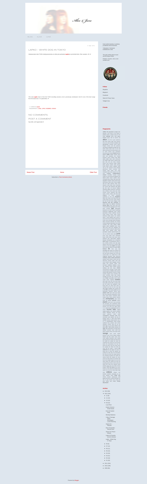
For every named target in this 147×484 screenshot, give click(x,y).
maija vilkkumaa (116, 256)
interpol (108, 223)
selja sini (114, 324)
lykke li (108, 254)
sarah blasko (117, 318)
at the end (117, 148)
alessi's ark (117, 137)
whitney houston (107, 376)
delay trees (117, 183)
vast (119, 370)
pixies (104, 300)
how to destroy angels (113, 218)
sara (113, 318)
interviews (112, 223)
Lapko (67, 54)
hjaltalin (111, 217)
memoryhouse (106, 269)
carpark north (116, 166)
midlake (112, 270)
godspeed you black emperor (109, 210)
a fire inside (116, 133)
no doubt (116, 282)
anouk (115, 144)
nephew (112, 279)
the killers (111, 346)
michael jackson (106, 270)
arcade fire (115, 147)
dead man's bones (112, 182)
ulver (116, 370)
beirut (119, 154)
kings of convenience (111, 241)
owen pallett (114, 289)
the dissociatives (110, 344)
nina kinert (115, 281)
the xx (111, 362)
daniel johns (106, 177)
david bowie (117, 180)
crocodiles (109, 174)
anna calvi (110, 141)
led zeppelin (115, 247)
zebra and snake (111, 381)
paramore (111, 291)
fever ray (108, 199)
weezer (108, 375)
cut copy (108, 176)
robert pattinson (107, 314)
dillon (111, 185)
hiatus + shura (106, 217)
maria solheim (110, 259)
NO (112, 282)
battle (108, 154)
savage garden (114, 319)
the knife (116, 346)
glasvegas (117, 208)
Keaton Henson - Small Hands (110, 407)
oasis (117, 285)
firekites (118, 199)
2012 (106, 393)
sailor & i (109, 318)
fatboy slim (105, 198)
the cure (114, 342)
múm (112, 276)
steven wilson (116, 335)
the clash (116, 341)
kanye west (111, 237)
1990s (104, 132)
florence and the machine (110, 202)
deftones (112, 183)
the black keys (117, 339)
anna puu (105, 143)
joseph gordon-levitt (113, 231)
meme (118, 268)
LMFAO (116, 250)
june (39, 108)
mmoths (104, 273)
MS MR (109, 276)
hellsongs (105, 215)
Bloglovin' (105, 92)
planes (118, 300)
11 (107, 398)
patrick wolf (106, 292)
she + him (108, 327)
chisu (112, 170)
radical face (108, 308)
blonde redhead (114, 160)
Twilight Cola (106, 101)
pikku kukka (117, 298)
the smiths (116, 355)
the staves (112, 357)
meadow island (108, 266)
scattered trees (106, 322)
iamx (104, 221)
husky (104, 220)
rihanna (113, 312)
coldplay (109, 173)
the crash (110, 342)
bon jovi (110, 161)
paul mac (105, 294)
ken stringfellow (116, 240)
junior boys (105, 235)
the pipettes (115, 351)
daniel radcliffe (113, 177)
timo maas (108, 364)
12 (107, 395)
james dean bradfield (108, 226)
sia (119, 327)
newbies (48, 108)
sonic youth (113, 333)
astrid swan (112, 148)
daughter (105, 180)
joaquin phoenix (106, 228)
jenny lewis (108, 227)
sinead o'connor (107, 330)
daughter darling (111, 180)
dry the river (106, 188)
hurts (119, 218)
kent (104, 241)
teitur (104, 339)
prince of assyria (116, 305)
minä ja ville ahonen (107, 272)
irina (116, 223)
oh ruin (113, 287)
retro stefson (113, 311)
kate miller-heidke (112, 238)
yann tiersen (109, 379)
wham (112, 375)
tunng (104, 368)
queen (118, 306)
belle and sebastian (108, 156)
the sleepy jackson (116, 354)
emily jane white (116, 190)
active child (113, 136)
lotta (107, 251)
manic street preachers (114, 257)
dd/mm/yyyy (105, 182)
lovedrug (111, 253)
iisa (115, 221)
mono (112, 273)
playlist (105, 302)
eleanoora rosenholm (115, 189)
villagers (115, 372)
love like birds (106, 253)
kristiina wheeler (108, 242)
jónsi (116, 230)
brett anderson (110, 163)
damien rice (117, 176)
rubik (116, 315)
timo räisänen (114, 364)
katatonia (105, 238)
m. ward (112, 254)
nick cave (105, 281)
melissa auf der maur (109, 267)
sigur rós (105, 328)
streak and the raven (108, 336)
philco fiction (109, 297)
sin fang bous (116, 328)
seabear (112, 322)
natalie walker (106, 279)
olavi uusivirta (115, 288)
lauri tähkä (110, 247)
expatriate (118, 195)
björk (107, 159)
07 (107, 446)
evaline (107, 193)
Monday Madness (110, 415)
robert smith (116, 314)
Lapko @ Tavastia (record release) (111, 436)
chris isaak (117, 170)
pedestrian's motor (116, 294)
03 (107, 455)
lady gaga (118, 242)
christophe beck (106, 172)
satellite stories (106, 319)
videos (109, 372)
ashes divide (106, 148)
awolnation (118, 151)
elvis (104, 190)
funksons (108, 206)
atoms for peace (111, 150)
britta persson (106, 164)
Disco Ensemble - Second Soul (110, 428)
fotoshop (118, 203)
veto (104, 372)
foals (107, 203)
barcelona (105, 153)
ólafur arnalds (108, 288)
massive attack (113, 263)
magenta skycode (107, 256)
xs (105, 379)
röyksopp (112, 315)
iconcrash (108, 221)
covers (104, 175)
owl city (118, 289)
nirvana (109, 282)
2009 (106, 468)
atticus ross (117, 150)
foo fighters (112, 203)
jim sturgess (114, 227)
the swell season (109, 358)
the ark (107, 339)
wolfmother (107, 378)
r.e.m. (104, 308)
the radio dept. (109, 352)
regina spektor (106, 311)
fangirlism (117, 196)
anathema (118, 139)
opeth (109, 289)
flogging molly (117, 201)
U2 (106, 370)
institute (104, 223)
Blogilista (105, 89)
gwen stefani (117, 211)
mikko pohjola (117, 270)
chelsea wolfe (106, 170)
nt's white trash (112, 285)
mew (119, 269)
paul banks (117, 292)
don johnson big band (114, 186)
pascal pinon (117, 291)
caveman (111, 167)
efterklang (105, 189)
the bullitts (105, 341)
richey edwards (107, 312)
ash (119, 147)
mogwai (108, 273)
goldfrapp (118, 210)
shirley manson (115, 327)
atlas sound (105, 150)
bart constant (110, 153)
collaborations (116, 173)
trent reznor (117, 367)
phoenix (114, 297)
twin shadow (115, 368)
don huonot (105, 186)
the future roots (109, 345)
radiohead (113, 308)
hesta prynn (111, 215)
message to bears (113, 269)
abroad (108, 136)
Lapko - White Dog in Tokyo (111, 440)
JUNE (48, 37)
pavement (109, 294)
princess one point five (108, 306)
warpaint (114, 373)
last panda (118, 245)
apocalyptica (105, 147)
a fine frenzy (110, 133)
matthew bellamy (112, 265)
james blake (117, 224)
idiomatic (112, 221)
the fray (116, 344)
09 (107, 402)
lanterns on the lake (107, 245)
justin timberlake (116, 235)
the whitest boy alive (113, 361)
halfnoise (114, 212)
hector (111, 214)
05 (107, 451)
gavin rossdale (106, 208)
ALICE (39, 37)
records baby (111, 309)
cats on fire (105, 167)
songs (54, 108)
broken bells (113, 164)
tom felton (114, 365)
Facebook (105, 95)
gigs (112, 208)
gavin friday (117, 206)
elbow (109, 189)
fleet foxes (110, 201)
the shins (109, 354)
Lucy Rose (108, 405)
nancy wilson (117, 278)
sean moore (117, 322)
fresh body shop (114, 205)
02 (107, 458)
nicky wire (110, 281)
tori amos (112, 367)
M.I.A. (116, 254)
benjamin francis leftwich (108, 157)
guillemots (110, 211)
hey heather (117, 215)
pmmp (109, 302)
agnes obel (109, 137)
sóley (119, 331)
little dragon (110, 250)
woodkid (112, 378)
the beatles (111, 339)
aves (113, 151)
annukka (111, 144)
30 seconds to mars (112, 132)
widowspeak (114, 376)
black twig (107, 160)
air (113, 137)
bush (107, 166)
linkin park (114, 248)
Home (62, 172)
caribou (110, 166)
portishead (114, 303)
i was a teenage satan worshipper (113, 220)
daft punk (112, 176)
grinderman (105, 211)
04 (107, 453)
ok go (117, 287)
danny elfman (110, 179)
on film (106, 290)
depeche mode (106, 185)
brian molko (117, 163)
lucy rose (116, 253)
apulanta (110, 147)
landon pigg (117, 244)
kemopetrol (109, 240)
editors (118, 188)
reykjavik (118, 311)
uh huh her (110, 370)
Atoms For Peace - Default (111, 432)
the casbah (110, 341)
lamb (108, 244)
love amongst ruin (116, 251)
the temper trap (116, 358)
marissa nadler (111, 260)
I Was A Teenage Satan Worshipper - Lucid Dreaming (111, 419)
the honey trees (116, 345)
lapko (43, 108)
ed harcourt (113, 188)
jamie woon (117, 226)
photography (110, 298)
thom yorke (116, 362)
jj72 (119, 227)
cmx (117, 172)
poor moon (113, 302)
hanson (108, 214)
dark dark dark (117, 179)
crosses (114, 174)
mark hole (117, 260)
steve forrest (110, 335)
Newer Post (30, 172)
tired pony (109, 365)
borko (114, 161)
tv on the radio (108, 368)
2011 (106, 463)
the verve (116, 360)
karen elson (117, 237)
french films (106, 205)
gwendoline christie (107, 212)
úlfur (114, 370)
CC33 (114, 167)
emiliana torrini (108, 190)
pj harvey (108, 300)
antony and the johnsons (113, 145)
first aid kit (105, 201)
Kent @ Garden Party (110, 411)
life (109, 249)
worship (116, 378)
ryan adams (111, 317)
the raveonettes (116, 352)
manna (104, 259)
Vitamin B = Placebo (109, 424)
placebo (114, 300)
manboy (105, 257)
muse (106, 278)
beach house (113, 154)
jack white (110, 224)
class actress (113, 172)
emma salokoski (111, 192)
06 (107, 448)
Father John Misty (112, 198)
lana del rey (112, 244)
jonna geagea (109, 230)
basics (115, 153)
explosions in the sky (108, 196)
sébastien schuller (107, 324)
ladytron (104, 244)
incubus (118, 221)
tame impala (117, 338)
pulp (116, 306)
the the (104, 360)
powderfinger (109, 305)
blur (119, 160)
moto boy (113, 275)
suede (107, 338)
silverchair (110, 328)
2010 (106, 465)
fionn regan (113, 199)
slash (113, 330)
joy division (107, 233)
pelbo (104, 295)
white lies (117, 375)
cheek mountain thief (114, 169)
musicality (111, 278)
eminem (104, 192)
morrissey (108, 275)
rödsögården (106, 315)
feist (117, 198)
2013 (106, 391)
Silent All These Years (109, 98)
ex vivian (111, 195)
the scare (105, 354)
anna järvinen (117, 141)
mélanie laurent (116, 266)
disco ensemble (116, 185)
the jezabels (105, 346)
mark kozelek (106, 262)
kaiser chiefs (105, 237)
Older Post (93, 172)
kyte (114, 242)
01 (107, 460)
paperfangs (105, 291)
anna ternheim (110, 143)
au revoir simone (107, 151)
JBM (104, 227)
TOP (108, 367)
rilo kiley (118, 312)
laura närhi (105, 247)
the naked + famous (113, 348)
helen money (117, 214)
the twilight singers (110, 360)
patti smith (112, 292)
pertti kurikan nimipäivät (111, 295)
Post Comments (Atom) (65, 177)
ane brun (105, 141)
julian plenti (113, 233)
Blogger (77, 480)
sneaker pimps (109, 331)
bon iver (105, 161)
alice (105, 139)
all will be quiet (111, 139)
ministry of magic (116, 272)
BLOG (30, 37)
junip (110, 235)
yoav (114, 379)
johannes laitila (113, 228)
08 (107, 443)
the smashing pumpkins (108, 355)
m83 (119, 254)
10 (107, 400)
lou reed (110, 251)
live (114, 250)
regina (118, 309)
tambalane (111, 338)
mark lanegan (112, 262)
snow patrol (115, 331)
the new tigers (110, 349)
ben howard (117, 156)
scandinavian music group (113, 321)
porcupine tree (108, 303)
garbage (113, 206)
